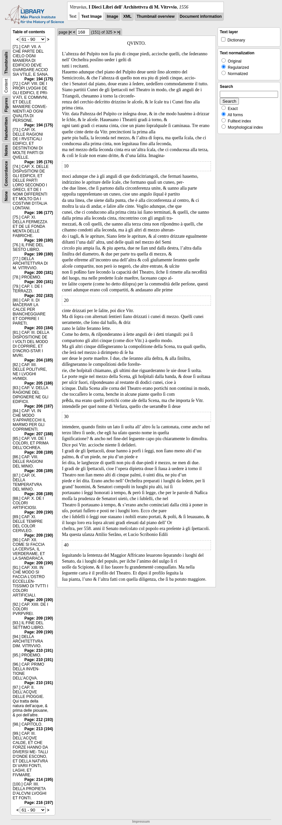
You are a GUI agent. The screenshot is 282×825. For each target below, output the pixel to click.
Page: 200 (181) (38, 272)
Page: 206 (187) (38, 406)
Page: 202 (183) (38, 295)
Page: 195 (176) (38, 162)
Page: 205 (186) (38, 383)
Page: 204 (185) (38, 360)
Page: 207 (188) (38, 434)
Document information (201, 16)
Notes (6, 150)
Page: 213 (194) (38, 729)
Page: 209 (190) (38, 512)
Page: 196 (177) (38, 212)
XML (127, 16)
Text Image (91, 16)
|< (70, 32)
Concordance (6, 173)
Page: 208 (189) (38, 452)
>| (118, 32)
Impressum (141, 821)
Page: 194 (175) (38, 79)
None (6, 196)
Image (112, 16)
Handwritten (6, 128)
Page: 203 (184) (38, 328)
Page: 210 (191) (38, 650)
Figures (6, 105)
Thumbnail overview (155, 16)
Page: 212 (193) (38, 719)
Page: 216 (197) (38, 802)
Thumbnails (6, 63)
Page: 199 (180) (38, 240)
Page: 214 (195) (38, 779)
